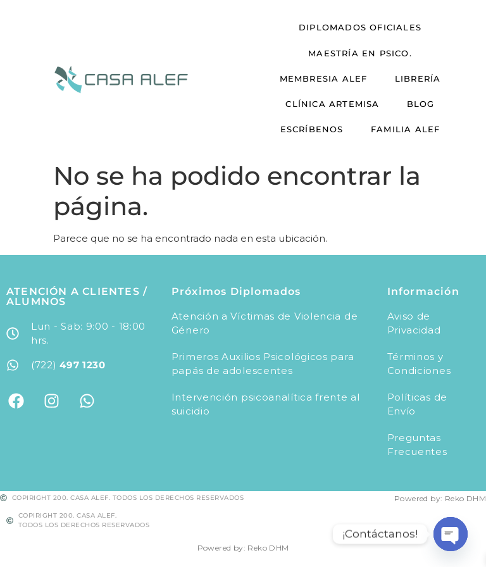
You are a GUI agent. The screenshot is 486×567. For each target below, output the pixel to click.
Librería (413, 75)
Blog (416, 100)
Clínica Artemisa (336, 100)
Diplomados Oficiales (360, 25)
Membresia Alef (327, 75)
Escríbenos (315, 125)
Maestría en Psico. (360, 50)
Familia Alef (400, 125)
